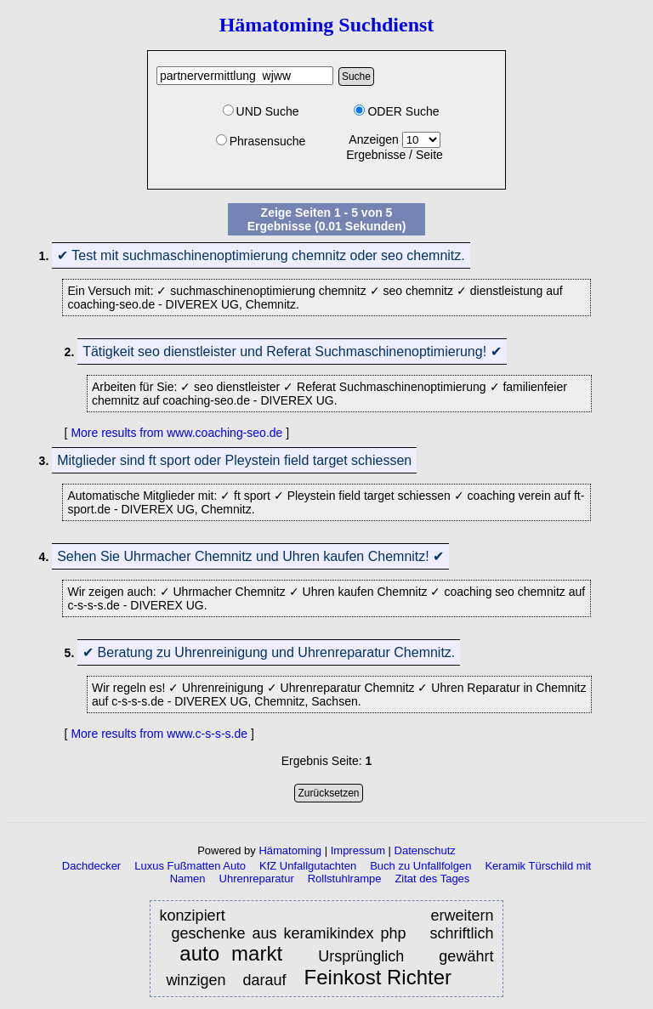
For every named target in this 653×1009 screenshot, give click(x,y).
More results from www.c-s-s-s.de (159, 733)
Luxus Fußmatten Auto (190, 865)
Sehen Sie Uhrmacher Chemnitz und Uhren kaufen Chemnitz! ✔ (250, 556)
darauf (266, 980)
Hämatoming (289, 850)
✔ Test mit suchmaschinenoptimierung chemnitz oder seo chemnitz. (261, 255)
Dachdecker (91, 865)
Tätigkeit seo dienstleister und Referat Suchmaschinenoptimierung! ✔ (291, 351)
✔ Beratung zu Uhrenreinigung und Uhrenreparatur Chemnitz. (268, 652)
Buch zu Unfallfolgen (420, 865)
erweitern (461, 915)
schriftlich (461, 933)
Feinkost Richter (377, 977)
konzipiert (226, 915)
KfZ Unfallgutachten (307, 865)
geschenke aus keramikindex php (288, 933)
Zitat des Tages (432, 878)
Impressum (358, 850)
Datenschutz (425, 850)
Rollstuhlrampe (345, 878)
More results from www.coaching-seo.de (176, 432)
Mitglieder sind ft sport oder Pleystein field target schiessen (234, 460)
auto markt (230, 954)
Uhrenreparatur (256, 878)
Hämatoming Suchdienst (326, 25)
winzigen (198, 980)
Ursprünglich (361, 956)
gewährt (466, 956)
